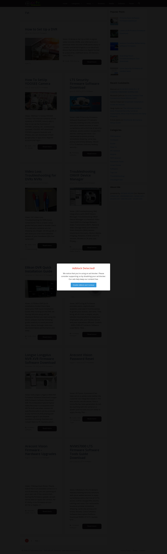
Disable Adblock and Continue (83, 285)
